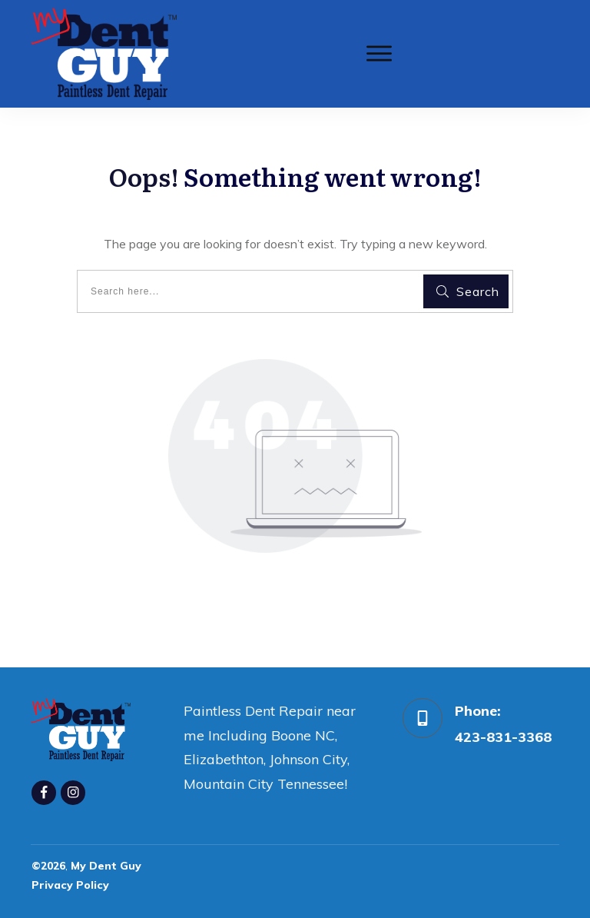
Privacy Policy (70, 885)
